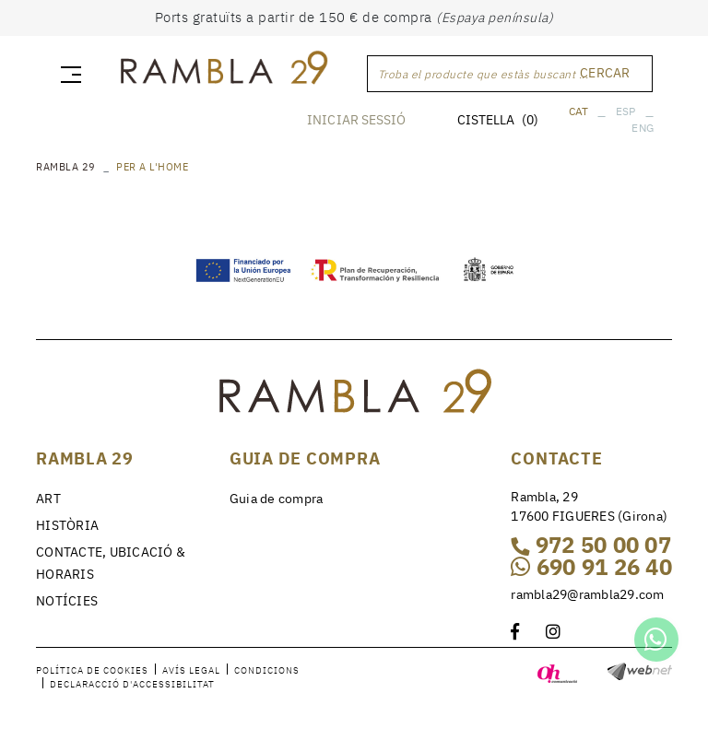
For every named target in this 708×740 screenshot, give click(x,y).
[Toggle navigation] (67, 74)
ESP (626, 111)
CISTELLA (497, 120)
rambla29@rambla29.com (587, 594)
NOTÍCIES (67, 601)
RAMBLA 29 (66, 166)
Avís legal (191, 670)
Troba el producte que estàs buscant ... (483, 74)
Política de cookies (92, 670)
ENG (642, 128)
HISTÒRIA (67, 525)
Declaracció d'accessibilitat (132, 684)
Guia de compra (277, 498)
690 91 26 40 (591, 566)
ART (48, 498)
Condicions (267, 670)
